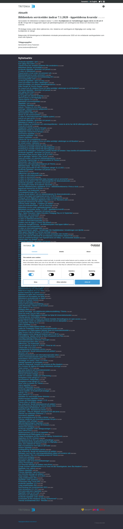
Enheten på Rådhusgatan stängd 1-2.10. (33, 400)
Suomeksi (84, 1)
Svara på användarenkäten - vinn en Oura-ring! (35, 205)
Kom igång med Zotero (26, 64)
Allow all (87, 282)
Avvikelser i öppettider (26, 105)
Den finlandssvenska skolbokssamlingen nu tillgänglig (37, 442)
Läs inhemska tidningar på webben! (31, 474)
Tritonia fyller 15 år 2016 (27, 347)
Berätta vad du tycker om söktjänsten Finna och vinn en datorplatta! (42, 321)
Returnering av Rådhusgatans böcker (31, 326)
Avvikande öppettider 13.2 (27, 483)
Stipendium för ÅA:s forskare (28, 438)
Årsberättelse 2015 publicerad (29, 359)
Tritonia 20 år (23, 171)
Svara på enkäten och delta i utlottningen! (33, 82)
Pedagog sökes (24, 309)
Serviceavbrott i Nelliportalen (28, 379)
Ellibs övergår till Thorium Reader (30, 86)
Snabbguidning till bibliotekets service (31, 349)
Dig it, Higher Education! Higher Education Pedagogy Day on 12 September (45, 213)
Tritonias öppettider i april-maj (29, 472)
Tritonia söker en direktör (27, 402)
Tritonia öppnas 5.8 (25, 100)
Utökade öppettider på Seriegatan (30, 362)
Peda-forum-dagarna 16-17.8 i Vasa (31, 291)
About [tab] (89, 251)
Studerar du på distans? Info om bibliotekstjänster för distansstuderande (44, 181)
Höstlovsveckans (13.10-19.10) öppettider (33, 432)
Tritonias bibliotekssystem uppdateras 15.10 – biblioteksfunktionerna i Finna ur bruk (48, 187)
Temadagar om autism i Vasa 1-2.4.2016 (32, 360)
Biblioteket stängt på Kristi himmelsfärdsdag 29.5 (35, 77)
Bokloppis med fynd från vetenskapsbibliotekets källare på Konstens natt (44, 453)
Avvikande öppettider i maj (27, 135)
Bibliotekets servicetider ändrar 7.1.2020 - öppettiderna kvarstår (41, 209)
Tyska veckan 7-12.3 (25, 368)
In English (93, 1)
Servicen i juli (23, 353)
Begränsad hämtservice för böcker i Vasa (33, 202)
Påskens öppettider (25, 111)
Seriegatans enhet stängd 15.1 (29, 381)
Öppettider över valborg (26, 468)
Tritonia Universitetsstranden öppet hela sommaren (36, 357)
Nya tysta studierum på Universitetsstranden (34, 370)
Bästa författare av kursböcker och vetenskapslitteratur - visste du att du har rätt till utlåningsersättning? (55, 124)
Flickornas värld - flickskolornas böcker (32, 410)
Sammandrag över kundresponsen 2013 (33, 487)
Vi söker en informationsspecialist (30, 175)
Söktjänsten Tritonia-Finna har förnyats (32, 128)
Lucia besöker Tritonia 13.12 (28, 323)
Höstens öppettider (25, 447)
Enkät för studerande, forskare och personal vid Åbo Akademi (40, 364)
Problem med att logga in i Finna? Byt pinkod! (34, 222)
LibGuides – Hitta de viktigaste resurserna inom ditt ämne (38, 412)
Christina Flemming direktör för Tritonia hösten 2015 (37, 406)
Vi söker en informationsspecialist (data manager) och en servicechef (43, 179)
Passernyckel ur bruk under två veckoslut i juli (34, 73)
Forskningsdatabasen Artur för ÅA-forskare (33, 425)
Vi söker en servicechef (26, 177)
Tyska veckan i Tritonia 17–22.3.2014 (31, 476)
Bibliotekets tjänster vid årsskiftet (30, 67)
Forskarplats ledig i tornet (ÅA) (29, 482)
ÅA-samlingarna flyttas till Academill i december (35, 185)
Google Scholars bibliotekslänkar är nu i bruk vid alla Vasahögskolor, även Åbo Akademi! (50, 466)
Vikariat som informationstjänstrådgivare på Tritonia (36, 164)
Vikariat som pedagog (26, 427)
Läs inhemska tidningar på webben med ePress (35, 465)
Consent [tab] (34, 251)
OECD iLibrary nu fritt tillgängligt (29, 98)
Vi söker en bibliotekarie (27, 71)
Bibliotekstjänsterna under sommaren (31, 75)
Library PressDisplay (25, 463)
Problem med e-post (25, 94)
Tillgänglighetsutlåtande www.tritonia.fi (27, 521)
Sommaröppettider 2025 (27, 79)
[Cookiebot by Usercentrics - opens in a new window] (92, 245)
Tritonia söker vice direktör (27, 239)
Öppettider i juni (24, 103)
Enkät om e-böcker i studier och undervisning (34, 376)
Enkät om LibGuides (25, 302)
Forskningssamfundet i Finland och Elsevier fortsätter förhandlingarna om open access (49, 319)
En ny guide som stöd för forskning (30, 96)
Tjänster (24, 1)
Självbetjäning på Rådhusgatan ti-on (31, 434)
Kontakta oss (35, 1)
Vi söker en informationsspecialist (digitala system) (36, 117)
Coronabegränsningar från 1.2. (29, 192)
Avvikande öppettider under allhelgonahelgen (34, 429)
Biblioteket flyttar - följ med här (29, 166)
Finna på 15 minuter (25, 126)
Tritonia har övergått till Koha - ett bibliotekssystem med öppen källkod (43, 224)
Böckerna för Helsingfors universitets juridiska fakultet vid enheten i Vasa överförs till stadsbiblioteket (54, 151)
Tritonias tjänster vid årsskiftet (29, 317)
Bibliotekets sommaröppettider (29, 101)
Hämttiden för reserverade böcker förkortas (33, 396)
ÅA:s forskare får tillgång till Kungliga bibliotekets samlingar (39, 366)
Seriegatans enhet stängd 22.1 (29, 378)
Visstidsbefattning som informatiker (30, 289)
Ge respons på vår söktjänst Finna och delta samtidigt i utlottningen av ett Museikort (48, 141)
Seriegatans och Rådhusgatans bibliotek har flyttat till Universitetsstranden (45, 315)
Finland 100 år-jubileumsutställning (30, 304)
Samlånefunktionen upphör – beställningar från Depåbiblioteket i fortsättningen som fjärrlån (50, 230)
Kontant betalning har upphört (29, 292)
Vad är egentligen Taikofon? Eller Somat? (33, 156)
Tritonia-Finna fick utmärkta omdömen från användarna (38, 65)
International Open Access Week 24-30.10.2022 (35, 154)
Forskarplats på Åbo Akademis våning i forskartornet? (37, 499)
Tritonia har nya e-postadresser (29, 139)
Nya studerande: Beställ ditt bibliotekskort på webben (37, 451)
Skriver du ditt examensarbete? (29, 115)
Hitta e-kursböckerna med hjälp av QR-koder (34, 446)
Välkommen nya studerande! (28, 173)
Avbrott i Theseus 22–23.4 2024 (29, 107)
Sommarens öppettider (26, 134)
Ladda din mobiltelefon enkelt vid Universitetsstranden (37, 328)
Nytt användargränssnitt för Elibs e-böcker (33, 417)
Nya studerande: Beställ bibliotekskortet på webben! (37, 351)
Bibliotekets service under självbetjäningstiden (34, 207)
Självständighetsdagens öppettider (30, 423)
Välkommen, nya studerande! (28, 190)
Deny (35, 282)
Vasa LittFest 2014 (25, 430)
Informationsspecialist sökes (28, 342)
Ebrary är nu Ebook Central (28, 300)
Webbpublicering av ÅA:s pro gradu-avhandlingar (36, 440)
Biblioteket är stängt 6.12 (27, 122)
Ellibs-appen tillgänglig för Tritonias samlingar (34, 232)
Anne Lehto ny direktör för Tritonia (30, 383)
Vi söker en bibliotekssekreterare (30, 219)
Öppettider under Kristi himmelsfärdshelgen (33, 461)
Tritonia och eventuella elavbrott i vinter (32, 145)
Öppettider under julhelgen (27, 421)
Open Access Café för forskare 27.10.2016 (33, 332)
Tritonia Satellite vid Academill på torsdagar (33, 391)
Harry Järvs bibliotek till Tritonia (29, 444)
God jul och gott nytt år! (26, 118)
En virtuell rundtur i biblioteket (29, 143)
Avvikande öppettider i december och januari (34, 69)
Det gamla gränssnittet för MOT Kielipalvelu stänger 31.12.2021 (41, 168)
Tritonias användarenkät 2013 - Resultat (32, 500)
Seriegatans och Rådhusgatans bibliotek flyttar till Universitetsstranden (43, 330)
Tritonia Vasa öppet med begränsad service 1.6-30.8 (37, 196)
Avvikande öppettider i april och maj (31, 81)
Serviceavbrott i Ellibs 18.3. (28, 113)
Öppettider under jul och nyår (28, 493)
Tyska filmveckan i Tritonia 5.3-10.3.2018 (33, 306)
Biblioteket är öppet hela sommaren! (31, 294)
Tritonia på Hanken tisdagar (28, 374)
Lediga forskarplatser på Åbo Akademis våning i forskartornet (40, 436)
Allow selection (61, 282)
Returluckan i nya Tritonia (27, 162)
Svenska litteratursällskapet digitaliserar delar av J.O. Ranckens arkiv (43, 200)
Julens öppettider (24, 325)
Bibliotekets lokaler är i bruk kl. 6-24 (31, 130)
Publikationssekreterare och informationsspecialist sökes (38, 355)
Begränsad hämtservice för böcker (30, 188)
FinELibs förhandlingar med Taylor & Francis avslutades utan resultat (43, 234)
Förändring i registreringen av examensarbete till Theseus (39, 160)
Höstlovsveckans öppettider (28, 398)
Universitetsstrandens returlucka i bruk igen (33, 340)
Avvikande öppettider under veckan (31, 497)
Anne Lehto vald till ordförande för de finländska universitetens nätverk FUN (45, 236)
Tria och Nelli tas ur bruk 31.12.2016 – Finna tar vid (36, 345)
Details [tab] (61, 251)
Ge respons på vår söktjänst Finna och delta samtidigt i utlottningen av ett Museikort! (48, 88)
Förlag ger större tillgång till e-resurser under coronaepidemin (40, 198)
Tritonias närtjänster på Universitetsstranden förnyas (37, 419)
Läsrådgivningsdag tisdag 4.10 (29, 338)
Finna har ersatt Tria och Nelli (29, 313)
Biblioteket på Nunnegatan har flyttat (31, 287)
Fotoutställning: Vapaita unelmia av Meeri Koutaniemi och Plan (40, 336)
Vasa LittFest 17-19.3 (26, 308)
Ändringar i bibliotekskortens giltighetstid (32, 109)
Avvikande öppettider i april (28, 62)
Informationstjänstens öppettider (29, 491)
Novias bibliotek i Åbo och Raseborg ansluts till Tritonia (38, 455)
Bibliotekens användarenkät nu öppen (31, 298)
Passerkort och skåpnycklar (28, 495)
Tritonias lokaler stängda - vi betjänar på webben (35, 204)
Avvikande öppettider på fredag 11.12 (31, 389)
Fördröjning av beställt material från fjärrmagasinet (36, 147)
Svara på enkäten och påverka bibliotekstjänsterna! (36, 84)
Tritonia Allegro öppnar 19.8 (28, 217)
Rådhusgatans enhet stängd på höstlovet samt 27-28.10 (38, 334)
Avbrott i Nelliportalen (26, 387)
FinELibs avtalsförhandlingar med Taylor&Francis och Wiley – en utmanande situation (49, 238)
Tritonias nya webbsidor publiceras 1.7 (32, 413)
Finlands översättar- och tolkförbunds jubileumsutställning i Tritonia (42, 311)
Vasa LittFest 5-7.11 (25, 395)
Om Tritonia (45, 1)
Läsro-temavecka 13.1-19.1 (28, 489)
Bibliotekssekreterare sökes (28, 372)
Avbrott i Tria (22, 393)
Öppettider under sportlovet (28, 480)
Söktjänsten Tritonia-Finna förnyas (30, 132)
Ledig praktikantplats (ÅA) (27, 478)
